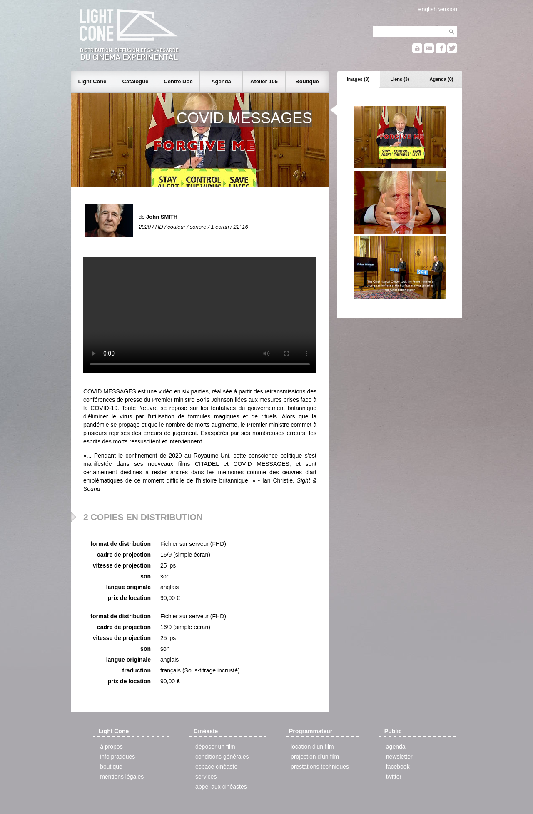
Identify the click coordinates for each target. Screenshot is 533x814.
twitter (393, 776)
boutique (111, 766)
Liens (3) (399, 79)
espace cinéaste (216, 766)
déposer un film (215, 746)
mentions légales (122, 776)
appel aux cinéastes (221, 786)
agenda (396, 746)
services (206, 776)
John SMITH (161, 217)
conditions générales (222, 756)
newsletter (399, 756)
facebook (398, 766)
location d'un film (312, 746)
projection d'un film (315, 756)
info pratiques (117, 756)
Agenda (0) (441, 79)
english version (437, 9)
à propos (111, 746)
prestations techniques (320, 766)
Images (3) (358, 79)
